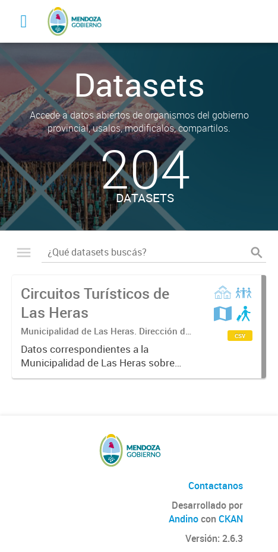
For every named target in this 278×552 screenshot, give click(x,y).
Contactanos (215, 485)
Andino (183, 518)
